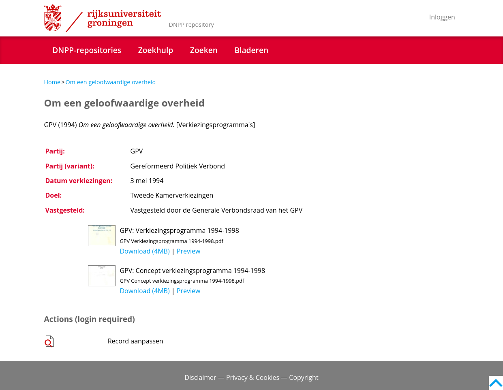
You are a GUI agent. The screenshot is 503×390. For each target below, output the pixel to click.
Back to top (496, 383)
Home (52, 82)
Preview (189, 251)
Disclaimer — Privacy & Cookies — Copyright (251, 377)
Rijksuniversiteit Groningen (102, 18)
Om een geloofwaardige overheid (110, 82)
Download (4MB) (144, 251)
